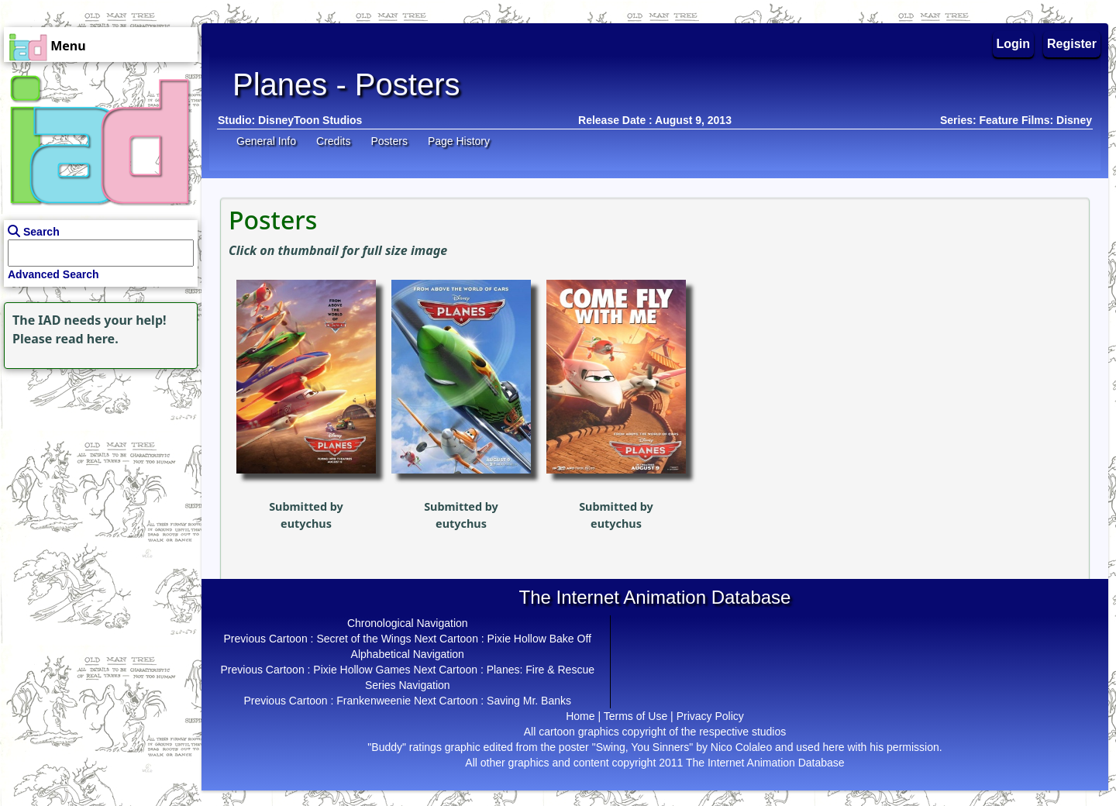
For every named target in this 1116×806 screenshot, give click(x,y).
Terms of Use (635, 716)
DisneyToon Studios (310, 120)
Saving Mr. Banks (529, 700)
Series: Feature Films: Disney (1016, 120)
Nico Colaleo (741, 747)
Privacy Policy (710, 716)
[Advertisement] (97, 470)
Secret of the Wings (363, 638)
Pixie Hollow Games (361, 669)
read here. (87, 338)
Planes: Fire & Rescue (540, 669)
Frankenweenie (373, 700)
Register (1072, 43)
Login (1014, 43)
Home (580, 716)
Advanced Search (53, 274)
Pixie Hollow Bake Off (539, 638)
